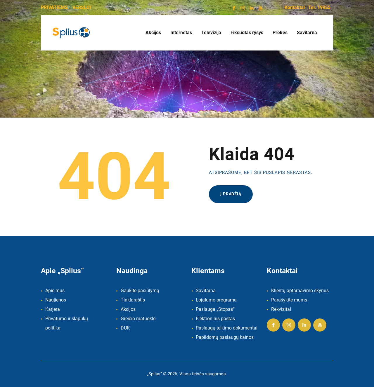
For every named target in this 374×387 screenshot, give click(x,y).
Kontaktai (295, 7)
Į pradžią (230, 193)
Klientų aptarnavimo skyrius (300, 290)
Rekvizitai (281, 309)
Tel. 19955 (319, 7)
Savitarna (206, 290)
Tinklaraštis (133, 300)
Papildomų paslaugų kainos (225, 337)
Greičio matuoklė (138, 318)
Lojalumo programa (216, 300)
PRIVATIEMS (54, 7)
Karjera (52, 309)
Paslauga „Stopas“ (215, 309)
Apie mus (55, 290)
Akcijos (128, 309)
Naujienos (55, 300)
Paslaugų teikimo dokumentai (226, 328)
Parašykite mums (289, 300)
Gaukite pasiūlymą (140, 290)
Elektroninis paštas (215, 318)
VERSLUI (81, 7)
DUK (125, 328)
